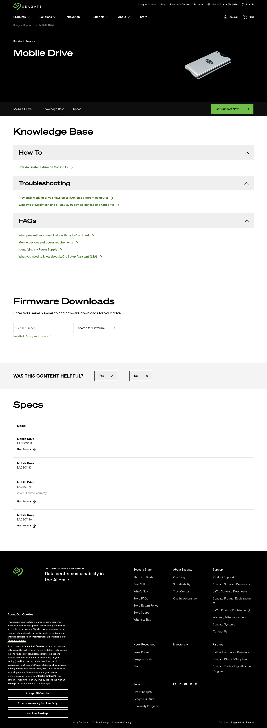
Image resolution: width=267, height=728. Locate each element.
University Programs (147, 706)
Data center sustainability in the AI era (74, 577)
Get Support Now (232, 109)
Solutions (47, 17)
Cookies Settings (100, 722)
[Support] (106, 17)
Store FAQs (141, 598)
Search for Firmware (96, 328)
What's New (141, 591)
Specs (77, 109)
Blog (163, 4)
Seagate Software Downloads (232, 584)
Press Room (141, 652)
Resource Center (180, 4)
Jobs (137, 684)
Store (143, 17)
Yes (106, 375)
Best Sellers (141, 584)
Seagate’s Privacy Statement (38, 665)
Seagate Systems (224, 624)
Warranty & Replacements (230, 617)
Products (19, 17)
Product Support (224, 577)
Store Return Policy (146, 605)
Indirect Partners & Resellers (231, 652)
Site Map (223, 722)
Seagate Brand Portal (242, 722)
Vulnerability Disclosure (77, 722)
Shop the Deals (144, 577)
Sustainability (182, 584)
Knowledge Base (53, 109)
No (140, 375)
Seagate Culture (144, 699)
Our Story (179, 577)
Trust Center (181, 591)
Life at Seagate (144, 692)
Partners (198, 4)
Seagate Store (143, 569)
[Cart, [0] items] (247, 17)
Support (98, 17)
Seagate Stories (147, 4)
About (124, 17)
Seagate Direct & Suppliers (230, 659)
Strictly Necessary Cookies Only (37, 703)
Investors (180, 644)
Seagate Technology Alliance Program (232, 669)
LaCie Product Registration (231, 610)
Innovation (74, 17)
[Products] (28, 17)
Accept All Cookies (38, 693)
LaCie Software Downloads (230, 591)
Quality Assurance (185, 598)
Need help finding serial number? (32, 336)
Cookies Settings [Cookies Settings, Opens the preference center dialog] (37, 713)
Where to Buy (143, 619)
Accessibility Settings (122, 722)
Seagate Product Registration (232, 600)
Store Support (143, 612)
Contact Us (220, 631)
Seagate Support (23, 25)
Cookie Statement (17, 640)
